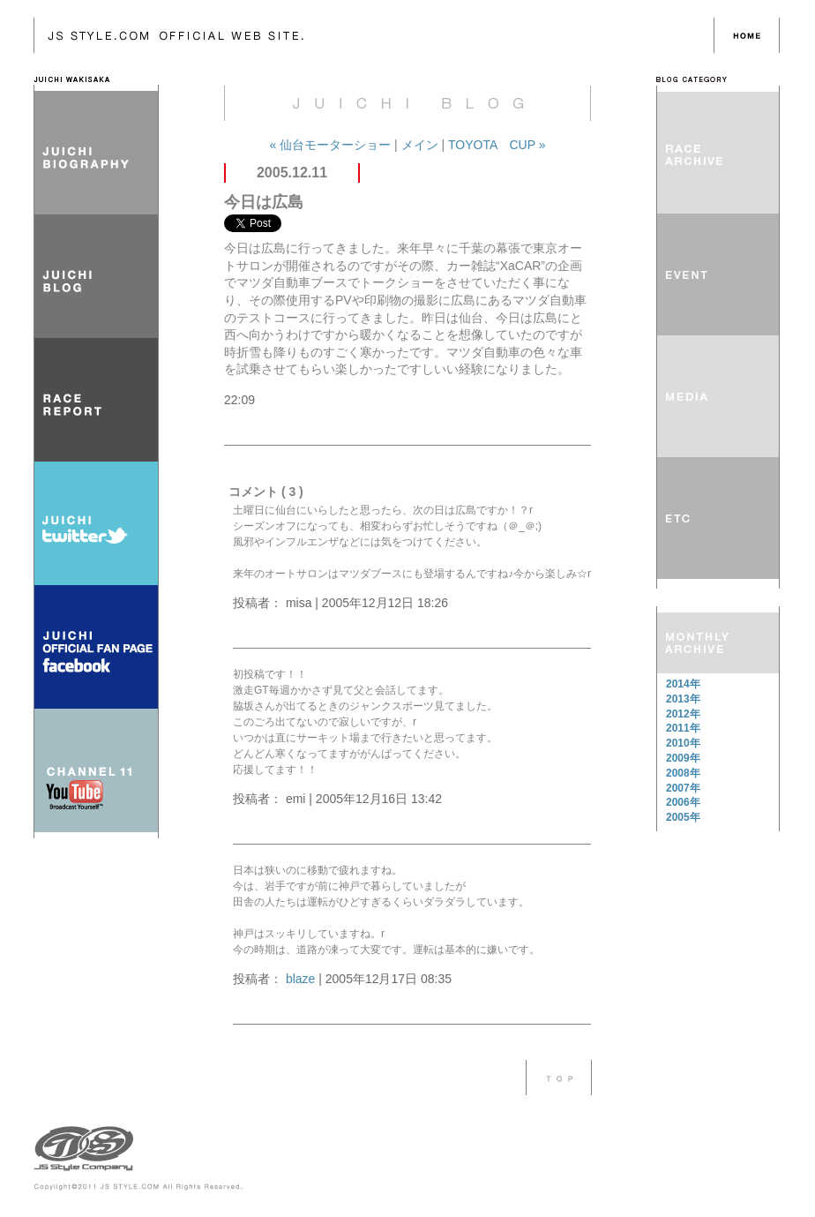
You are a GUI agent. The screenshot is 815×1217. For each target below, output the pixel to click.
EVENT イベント (718, 274)
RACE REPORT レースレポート (718, 153)
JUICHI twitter (96, 523)
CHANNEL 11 (96, 770)
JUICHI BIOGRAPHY (96, 152)
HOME (747, 35)
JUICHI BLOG (96, 276)
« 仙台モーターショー (331, 145)
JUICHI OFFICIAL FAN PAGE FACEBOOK (96, 647)
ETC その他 (718, 518)
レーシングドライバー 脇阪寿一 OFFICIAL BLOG (374, 35)
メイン (419, 145)
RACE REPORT (96, 400)
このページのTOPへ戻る (559, 1077)
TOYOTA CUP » (496, 145)
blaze (300, 979)
